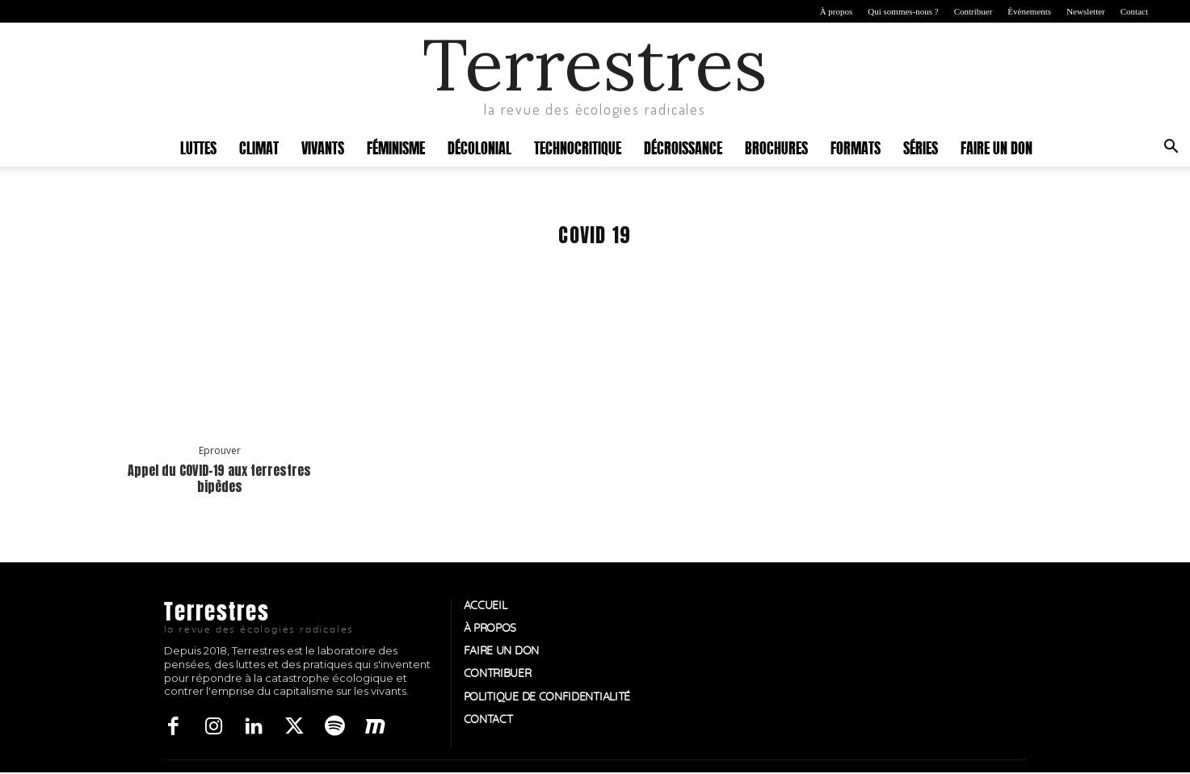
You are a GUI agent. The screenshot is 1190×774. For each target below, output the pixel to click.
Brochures (776, 146)
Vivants (322, 146)
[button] (1170, 148)
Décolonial (479, 146)
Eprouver (220, 451)
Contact (1134, 11)
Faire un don (996, 146)
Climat (259, 146)
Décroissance (683, 146)
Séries (920, 146)
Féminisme (396, 146)
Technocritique (577, 146)
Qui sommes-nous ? (903, 11)
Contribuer (973, 11)
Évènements (1029, 11)
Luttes (198, 146)
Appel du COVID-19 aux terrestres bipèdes (219, 478)
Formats (855, 146)
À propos (836, 11)
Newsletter (1085, 11)
